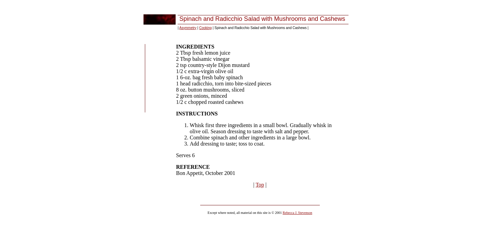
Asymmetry (187, 28)
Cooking (205, 28)
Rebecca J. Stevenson (297, 213)
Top (260, 185)
